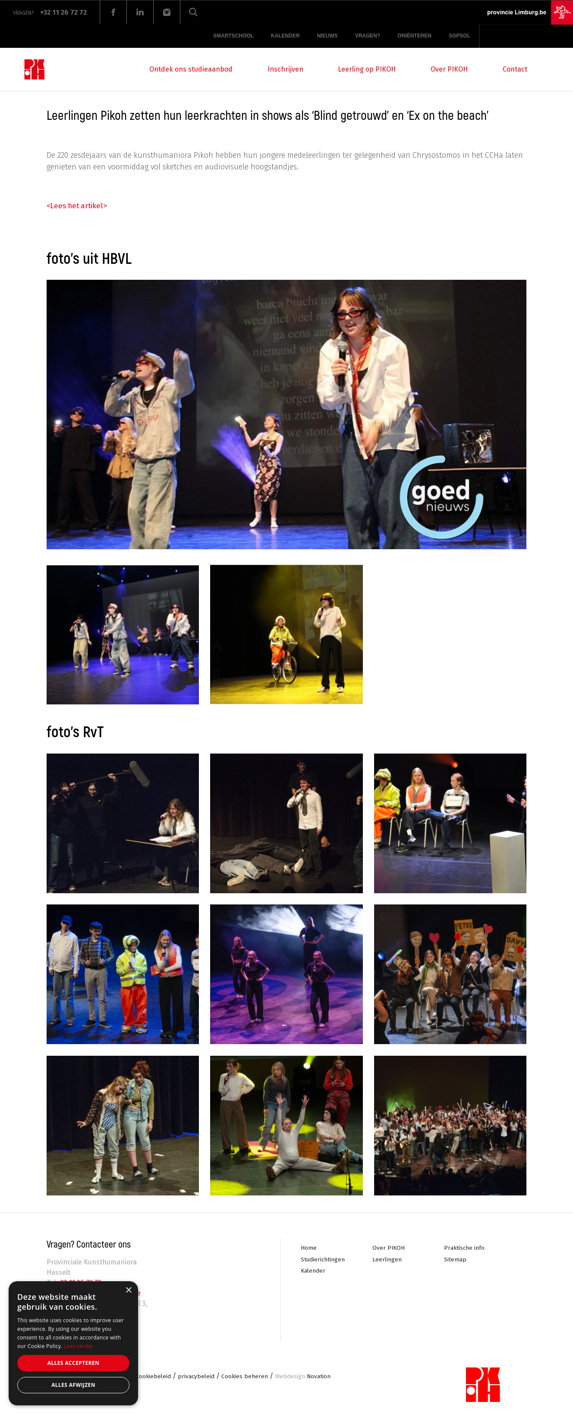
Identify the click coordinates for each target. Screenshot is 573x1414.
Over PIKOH (449, 69)
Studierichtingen (323, 1259)
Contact (515, 69)
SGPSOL (459, 36)
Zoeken (193, 12)
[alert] (73, 1343)
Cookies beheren (247, 1377)
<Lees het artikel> (78, 205)
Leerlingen (387, 1259)
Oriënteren (414, 36)
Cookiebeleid (154, 1377)
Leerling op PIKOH (367, 69)
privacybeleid (198, 1377)
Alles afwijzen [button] (73, 1385)
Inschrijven (285, 69)
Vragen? (368, 36)
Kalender (285, 36)
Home (309, 1247)
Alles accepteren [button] (73, 1363)
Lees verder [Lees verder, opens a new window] (79, 1346)
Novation (306, 1377)
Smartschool (233, 36)
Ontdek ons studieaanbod (191, 69)
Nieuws (327, 36)
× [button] (128, 1290)
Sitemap (455, 1259)
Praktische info (464, 1247)
